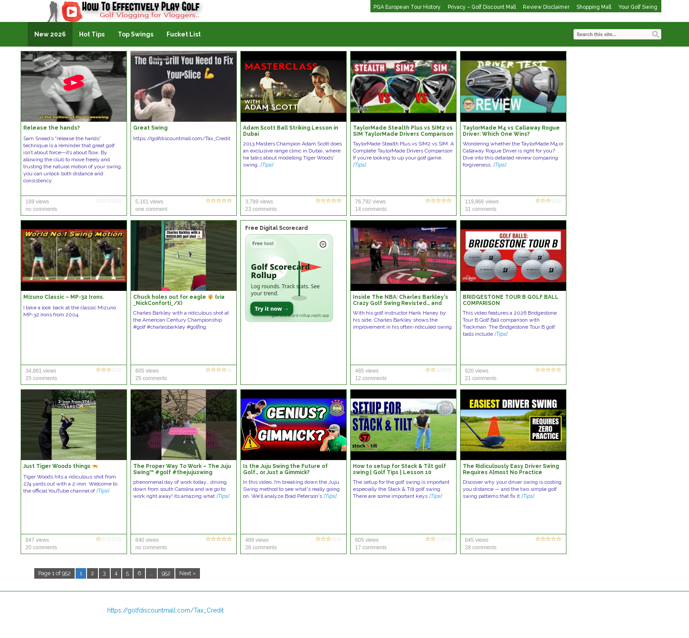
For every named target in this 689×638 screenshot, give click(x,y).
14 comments (371, 209)
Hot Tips (92, 34)
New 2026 (50, 34)
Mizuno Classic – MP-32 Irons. (63, 297)
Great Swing (150, 128)
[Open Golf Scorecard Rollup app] (289, 278)
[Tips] (266, 165)
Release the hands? (51, 128)
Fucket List (184, 34)
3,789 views (259, 202)
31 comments (481, 209)
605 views (147, 371)
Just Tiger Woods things (60, 466)
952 (166, 573)
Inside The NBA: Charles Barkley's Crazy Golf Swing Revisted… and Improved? (400, 303)
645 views (476, 540)
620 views (476, 371)
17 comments (371, 547)
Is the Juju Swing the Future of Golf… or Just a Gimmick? (285, 469)
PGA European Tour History (407, 7)
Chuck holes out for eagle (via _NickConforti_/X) (179, 300)
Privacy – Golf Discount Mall (482, 7)
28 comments (481, 547)
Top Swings (135, 34)
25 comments (41, 378)
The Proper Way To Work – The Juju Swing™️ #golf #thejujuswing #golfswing (182, 472)
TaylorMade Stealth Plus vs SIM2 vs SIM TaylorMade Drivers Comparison (403, 131)
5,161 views (149, 202)
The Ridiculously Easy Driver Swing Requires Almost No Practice (511, 469)
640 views (147, 540)
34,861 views (40, 371)
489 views (256, 540)
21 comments (481, 378)
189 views (37, 202)
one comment (151, 209)
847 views (37, 540)
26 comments (261, 547)
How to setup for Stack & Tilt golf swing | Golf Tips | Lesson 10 (399, 469)
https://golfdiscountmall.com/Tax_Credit (165, 610)
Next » (187, 573)
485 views (366, 371)
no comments (41, 209)
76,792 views (370, 202)
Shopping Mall (594, 7)
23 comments (261, 209)
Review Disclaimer (546, 7)
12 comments (371, 378)
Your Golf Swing (637, 7)
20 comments (41, 547)
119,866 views (482, 202)
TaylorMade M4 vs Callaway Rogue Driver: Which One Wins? (511, 131)
